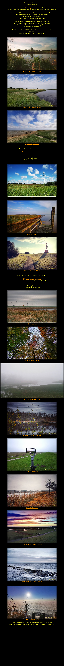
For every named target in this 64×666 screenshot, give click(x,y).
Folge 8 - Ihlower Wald (32, 360)
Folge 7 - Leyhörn (32, 324)
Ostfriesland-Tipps (26, 8)
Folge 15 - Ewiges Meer (32, 619)
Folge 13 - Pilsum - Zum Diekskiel (32, 544)
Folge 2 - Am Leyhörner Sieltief (32, 107)
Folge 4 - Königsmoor (32, 198)
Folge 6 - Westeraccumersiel (32, 270)
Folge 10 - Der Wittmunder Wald (32, 435)
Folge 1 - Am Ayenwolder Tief (32, 71)
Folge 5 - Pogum (32, 234)
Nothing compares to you (32, 279)
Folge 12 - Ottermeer (32, 508)
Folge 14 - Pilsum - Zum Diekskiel (32, 581)
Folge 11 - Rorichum (32, 471)
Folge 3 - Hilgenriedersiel (32, 144)
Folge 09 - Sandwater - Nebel (32, 399)
